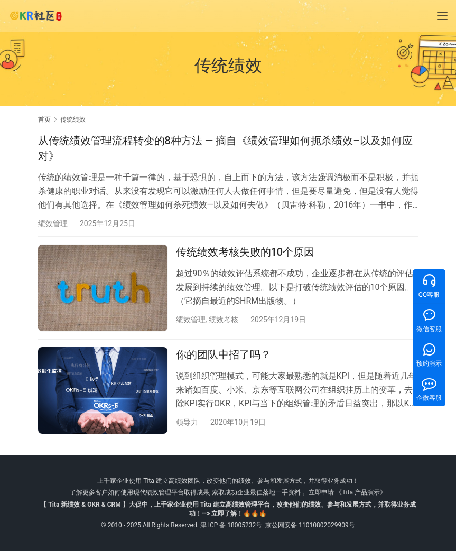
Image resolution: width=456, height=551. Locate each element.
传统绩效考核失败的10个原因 (245, 253)
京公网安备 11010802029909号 (310, 525)
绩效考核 (223, 320)
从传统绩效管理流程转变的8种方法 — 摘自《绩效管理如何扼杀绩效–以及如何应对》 (225, 148)
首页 (44, 119)
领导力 (187, 424)
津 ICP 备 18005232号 (231, 525)
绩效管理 (53, 223)
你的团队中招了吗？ (223, 357)
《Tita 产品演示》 (360, 492)
